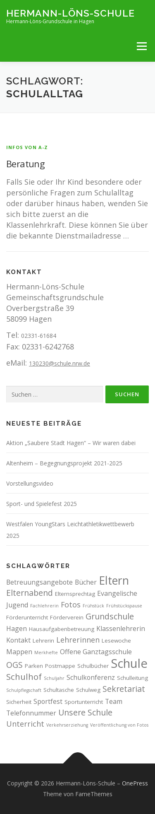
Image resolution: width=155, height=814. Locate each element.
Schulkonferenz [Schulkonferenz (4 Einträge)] (91, 677)
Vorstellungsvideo (29, 483)
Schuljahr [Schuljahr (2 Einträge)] (54, 678)
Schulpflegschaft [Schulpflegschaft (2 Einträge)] (23, 690)
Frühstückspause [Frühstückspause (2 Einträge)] (124, 606)
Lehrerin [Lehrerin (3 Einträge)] (43, 640)
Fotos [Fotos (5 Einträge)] (71, 604)
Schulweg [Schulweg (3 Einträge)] (88, 690)
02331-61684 (38, 336)
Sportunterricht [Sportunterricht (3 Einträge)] (83, 702)
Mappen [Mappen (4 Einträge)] (19, 651)
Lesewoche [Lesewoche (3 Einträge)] (116, 640)
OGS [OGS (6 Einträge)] (14, 664)
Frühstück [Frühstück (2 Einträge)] (93, 606)
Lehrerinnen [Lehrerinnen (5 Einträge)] (78, 640)
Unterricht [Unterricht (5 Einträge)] (25, 724)
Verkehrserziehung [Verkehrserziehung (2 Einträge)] (67, 725)
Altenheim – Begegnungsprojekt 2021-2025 (64, 463)
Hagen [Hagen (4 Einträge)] (16, 628)
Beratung (25, 163)
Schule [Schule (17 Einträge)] (129, 663)
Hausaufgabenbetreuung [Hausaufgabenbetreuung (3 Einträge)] (61, 629)
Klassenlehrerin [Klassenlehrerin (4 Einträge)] (120, 628)
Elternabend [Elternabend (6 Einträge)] (29, 592)
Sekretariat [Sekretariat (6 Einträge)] (124, 688)
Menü (141, 46)
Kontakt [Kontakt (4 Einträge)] (18, 640)
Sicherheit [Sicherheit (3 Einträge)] (18, 702)
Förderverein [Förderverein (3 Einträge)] (66, 617)
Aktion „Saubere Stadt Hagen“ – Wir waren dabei (71, 443)
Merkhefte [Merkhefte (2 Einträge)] (46, 652)
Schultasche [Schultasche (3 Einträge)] (58, 690)
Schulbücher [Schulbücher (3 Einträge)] (93, 666)
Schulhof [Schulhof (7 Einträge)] (24, 676)
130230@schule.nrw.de (59, 363)
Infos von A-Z (27, 147)
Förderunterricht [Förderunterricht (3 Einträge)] (27, 617)
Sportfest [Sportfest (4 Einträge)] (47, 701)
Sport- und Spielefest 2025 (41, 504)
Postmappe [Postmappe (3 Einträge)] (60, 666)
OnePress (135, 783)
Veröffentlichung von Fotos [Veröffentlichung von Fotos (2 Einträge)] (119, 725)
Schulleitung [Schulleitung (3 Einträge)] (132, 678)
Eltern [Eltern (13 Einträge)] (114, 580)
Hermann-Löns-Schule (70, 12)
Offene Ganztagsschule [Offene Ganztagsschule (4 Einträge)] (96, 651)
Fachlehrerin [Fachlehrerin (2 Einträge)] (44, 606)
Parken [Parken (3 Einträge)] (34, 666)
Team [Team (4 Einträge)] (113, 701)
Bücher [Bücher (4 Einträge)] (86, 582)
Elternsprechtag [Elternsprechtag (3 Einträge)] (75, 593)
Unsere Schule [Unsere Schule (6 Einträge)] (85, 712)
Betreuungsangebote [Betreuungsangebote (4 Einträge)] (39, 582)
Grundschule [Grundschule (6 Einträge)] (110, 616)
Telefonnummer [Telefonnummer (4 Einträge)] (31, 713)
